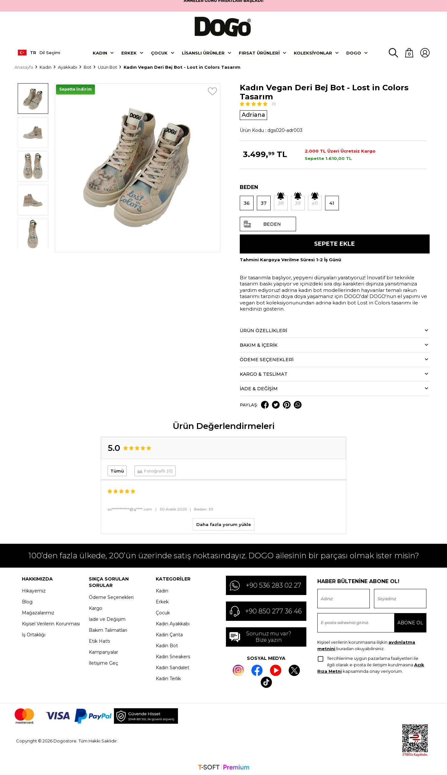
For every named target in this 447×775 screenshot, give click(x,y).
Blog (27, 601)
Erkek (129, 52)
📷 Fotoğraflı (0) (155, 470)
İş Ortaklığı (33, 634)
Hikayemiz (34, 590)
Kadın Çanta (169, 634)
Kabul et (418, 761)
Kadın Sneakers (173, 656)
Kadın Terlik (168, 678)
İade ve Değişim (107, 618)
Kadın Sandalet (172, 667)
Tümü (117, 470)
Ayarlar (371, 761)
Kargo (95, 608)
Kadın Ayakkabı (173, 623)
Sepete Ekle (334, 243)
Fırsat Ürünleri (259, 52)
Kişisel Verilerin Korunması (51, 623)
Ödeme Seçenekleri (111, 597)
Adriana (253, 114)
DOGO (353, 52)
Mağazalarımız (38, 612)
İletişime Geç (103, 662)
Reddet (394, 761)
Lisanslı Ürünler (203, 52)
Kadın (100, 52)
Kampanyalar (103, 651)
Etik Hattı (99, 640)
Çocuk (159, 52)
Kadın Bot (167, 645)
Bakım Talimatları (108, 629)
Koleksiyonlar (313, 52)
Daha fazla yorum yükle (223, 523)
